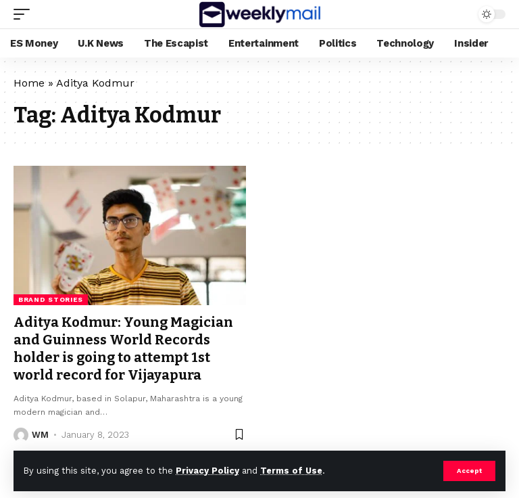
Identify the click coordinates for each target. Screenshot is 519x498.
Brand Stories (50, 299)
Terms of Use (291, 471)
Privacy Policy (207, 471)
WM (40, 435)
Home (29, 82)
